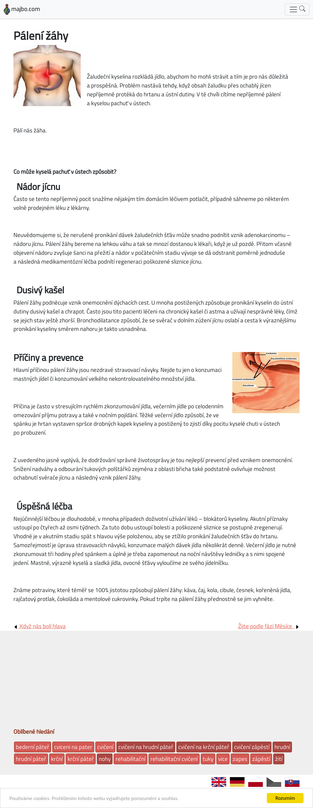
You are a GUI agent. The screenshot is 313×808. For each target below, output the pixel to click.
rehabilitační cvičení (174, 758)
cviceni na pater (73, 746)
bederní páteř (32, 746)
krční (57, 758)
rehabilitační (130, 758)
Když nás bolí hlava (39, 625)
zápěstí (261, 758)
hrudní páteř (31, 758)
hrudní (282, 746)
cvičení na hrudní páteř (145, 746)
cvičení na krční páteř (203, 746)
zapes (240, 758)
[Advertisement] (156, 681)
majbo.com (22, 9)
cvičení (105, 746)
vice (223, 758)
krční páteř (81, 758)
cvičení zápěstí (252, 746)
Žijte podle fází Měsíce (269, 625)
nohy (105, 758)
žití (278, 758)
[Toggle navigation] (297, 9)
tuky (208, 758)
